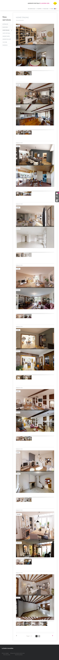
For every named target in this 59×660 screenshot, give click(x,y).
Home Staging (6, 30)
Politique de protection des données (17, 653)
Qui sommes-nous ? (32, 8)
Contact (51, 8)
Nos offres (40, 8)
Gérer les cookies (6, 654)
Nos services (46, 8)
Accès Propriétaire (19, 654)
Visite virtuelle (6, 33)
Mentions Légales (5, 653)
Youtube (5, 42)
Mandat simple (6, 36)
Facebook (5, 45)
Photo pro (5, 27)
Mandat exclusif (7, 39)
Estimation (5, 24)
